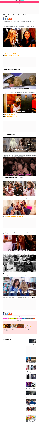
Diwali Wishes (19, 318)
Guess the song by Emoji (29, 318)
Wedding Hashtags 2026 (6, 318)
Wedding (15, 318)
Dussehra (24, 318)
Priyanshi (4, 17)
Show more (34, 318)
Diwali (10, 318)
